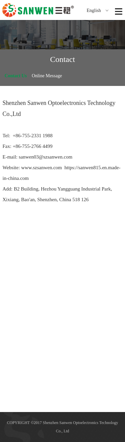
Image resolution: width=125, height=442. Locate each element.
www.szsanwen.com (41, 167)
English (97, 10)
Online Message (47, 75)
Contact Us (16, 75)
